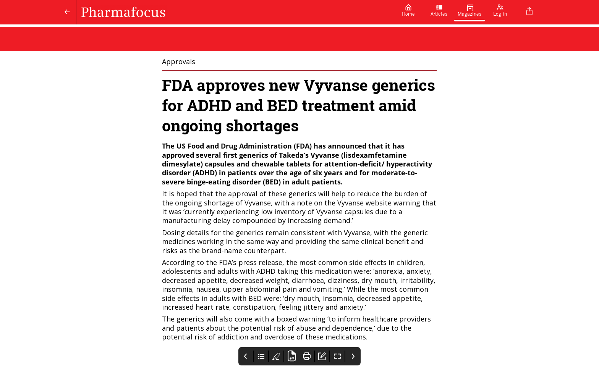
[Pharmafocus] (235, 12)
